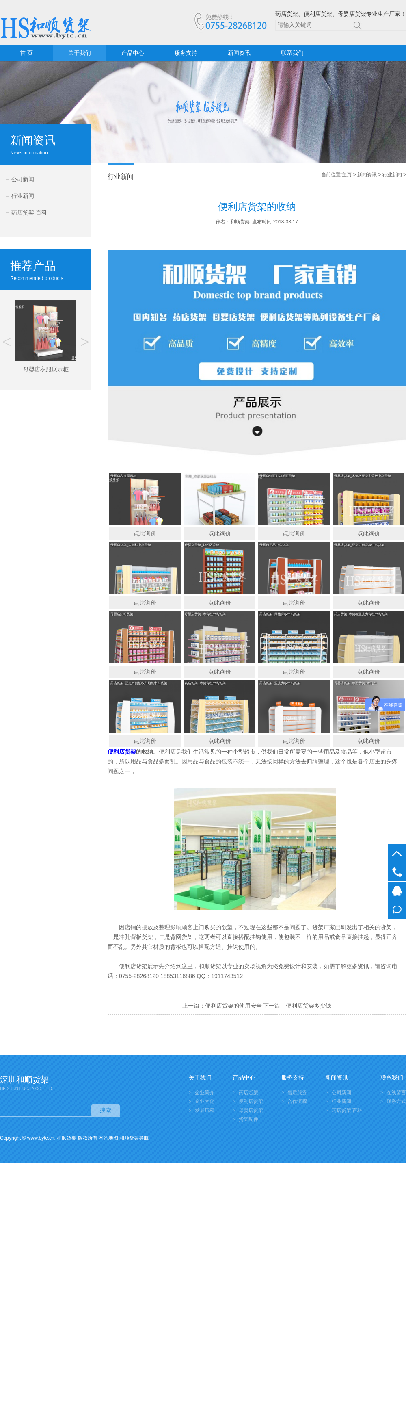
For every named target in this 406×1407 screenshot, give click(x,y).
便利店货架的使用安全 (233, 1005)
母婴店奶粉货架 (121, 614)
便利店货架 (251, 1101)
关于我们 (79, 53)
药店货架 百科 (29, 212)
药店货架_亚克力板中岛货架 (279, 683)
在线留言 (397, 909)
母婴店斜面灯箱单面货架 (277, 476)
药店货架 (248, 1092)
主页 (347, 175)
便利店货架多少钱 (308, 1005)
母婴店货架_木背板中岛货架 (205, 614)
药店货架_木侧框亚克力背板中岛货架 (361, 614)
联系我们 (292, 53)
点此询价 (145, 533)
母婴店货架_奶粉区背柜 (202, 545)
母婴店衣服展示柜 (123, 476)
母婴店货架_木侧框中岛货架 (130, 545)
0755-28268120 (397, 872)
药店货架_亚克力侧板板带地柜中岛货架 (138, 683)
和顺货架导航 (134, 1138)
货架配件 (248, 1119)
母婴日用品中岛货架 (274, 545)
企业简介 (204, 1092)
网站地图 (108, 1138)
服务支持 (186, 53)
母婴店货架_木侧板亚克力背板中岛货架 (362, 476)
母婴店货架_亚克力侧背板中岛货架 (359, 545)
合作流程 (297, 1101)
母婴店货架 (251, 1110)
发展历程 (204, 1110)
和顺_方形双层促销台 (200, 476)
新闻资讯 (239, 53)
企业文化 (204, 1101)
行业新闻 (22, 196)
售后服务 (297, 1092)
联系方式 (396, 1101)
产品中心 (132, 53)
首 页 (26, 53)
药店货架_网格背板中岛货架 (279, 614)
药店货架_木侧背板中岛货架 (205, 683)
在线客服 (397, 891)
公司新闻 (22, 179)
